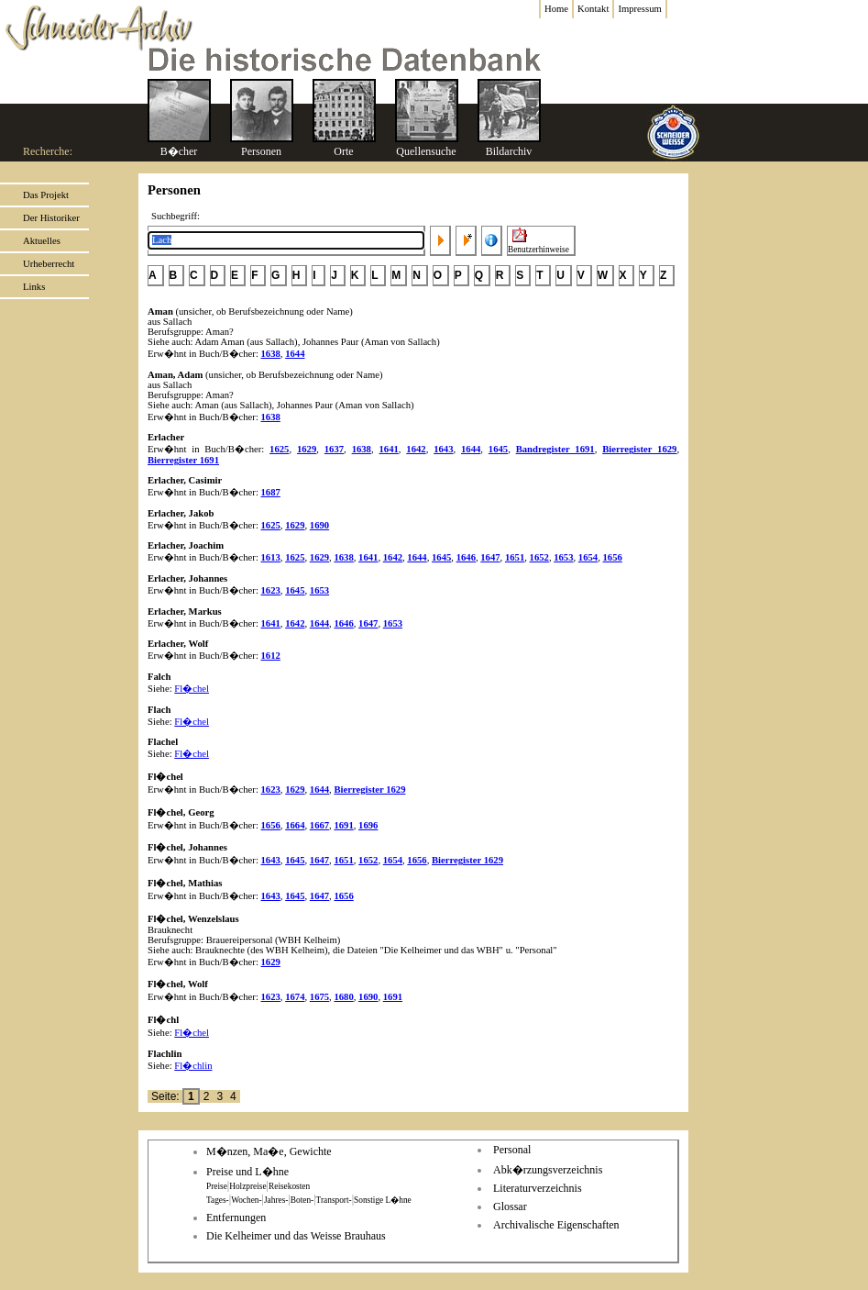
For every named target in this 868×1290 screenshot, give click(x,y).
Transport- (334, 1200)
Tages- (217, 1200)
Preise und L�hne (247, 1171)
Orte (343, 151)
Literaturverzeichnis (537, 1188)
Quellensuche (426, 151)
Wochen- (246, 1200)
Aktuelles (41, 241)
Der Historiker (51, 218)
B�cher (179, 151)
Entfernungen (236, 1217)
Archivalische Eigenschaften (556, 1224)
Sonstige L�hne (383, 1200)
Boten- (302, 1200)
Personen (261, 151)
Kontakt (593, 9)
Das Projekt (46, 195)
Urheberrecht (48, 264)
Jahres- (276, 1200)
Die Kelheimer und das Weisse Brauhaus (296, 1235)
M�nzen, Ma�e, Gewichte (269, 1151)
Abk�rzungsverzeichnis (547, 1169)
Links (34, 287)
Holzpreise (247, 1186)
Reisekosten (289, 1186)
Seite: (166, 1096)
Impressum (639, 9)
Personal (512, 1149)
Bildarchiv (509, 151)
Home (556, 9)
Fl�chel (191, 689)
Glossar (510, 1206)
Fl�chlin (193, 1066)
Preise (216, 1186)
